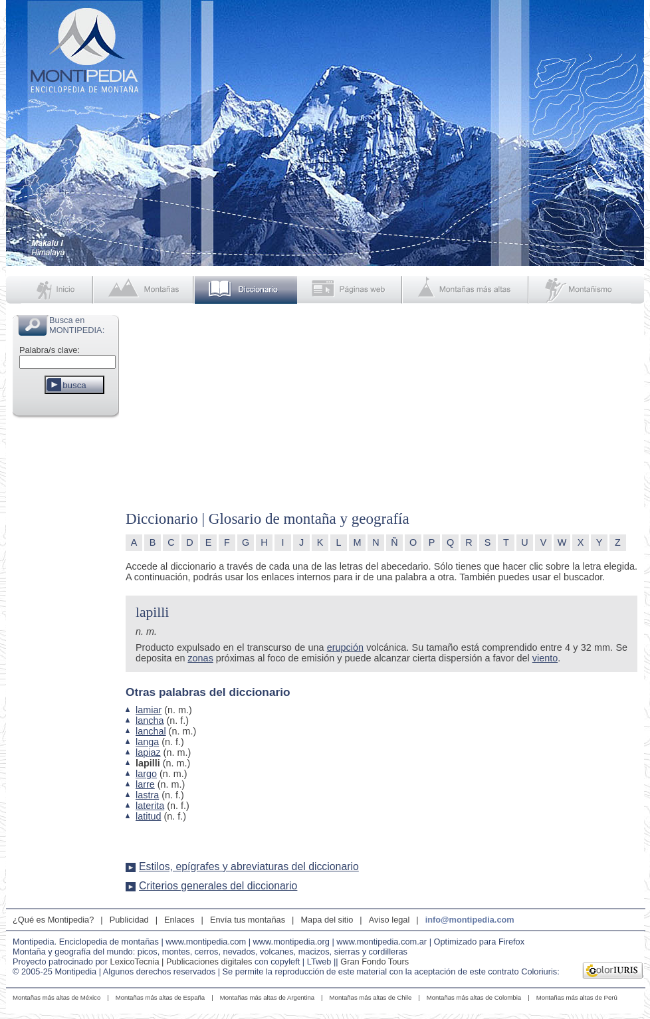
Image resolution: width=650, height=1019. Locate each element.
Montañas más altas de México (56, 997)
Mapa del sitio (326, 920)
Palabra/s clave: (49, 350)
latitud (148, 816)
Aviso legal (389, 920)
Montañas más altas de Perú (576, 997)
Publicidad (129, 920)
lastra (147, 795)
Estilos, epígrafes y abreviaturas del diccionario (249, 866)
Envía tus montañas (247, 920)
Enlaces (179, 920)
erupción (345, 647)
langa (147, 741)
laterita (150, 805)
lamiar (149, 710)
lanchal (151, 731)
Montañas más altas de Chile (371, 997)
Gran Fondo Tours (374, 961)
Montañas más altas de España (160, 997)
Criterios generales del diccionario (218, 885)
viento (545, 658)
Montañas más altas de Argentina (267, 997)
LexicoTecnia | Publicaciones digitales (181, 961)
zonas (200, 658)
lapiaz (148, 752)
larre (145, 784)
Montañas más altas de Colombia (474, 997)
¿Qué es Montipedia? (53, 920)
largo (146, 773)
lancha (149, 720)
